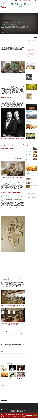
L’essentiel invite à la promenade (30, 121)
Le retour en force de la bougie (31, 173)
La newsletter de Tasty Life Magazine (27, 0)
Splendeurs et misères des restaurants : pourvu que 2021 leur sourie (20, 379)
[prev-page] (1, 380)
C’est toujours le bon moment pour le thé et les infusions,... (31, 71)
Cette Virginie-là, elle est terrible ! (31, 81)
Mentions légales (5, 11)
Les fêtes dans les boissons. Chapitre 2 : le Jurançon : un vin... (31, 101)
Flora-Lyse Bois (3, 32)
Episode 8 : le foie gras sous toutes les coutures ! (31, 111)
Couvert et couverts (3, 370)
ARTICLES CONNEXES (3, 363)
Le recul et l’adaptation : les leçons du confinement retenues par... (29, 155)
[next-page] (2, 380)
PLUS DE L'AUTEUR (9, 363)
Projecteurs (7, 20)
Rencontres (9, 20)
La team (23, 0)
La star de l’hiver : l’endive (4, 360)
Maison (4, 13)
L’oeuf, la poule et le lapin (31, 90)
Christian (6, 197)
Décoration (4, 20)
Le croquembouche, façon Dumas (31, 130)
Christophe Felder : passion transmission (19, 360)
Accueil (2, 13)
